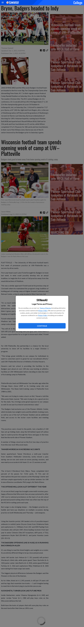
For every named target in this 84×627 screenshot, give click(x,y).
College (77, 2)
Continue (42, 326)
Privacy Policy (42, 310)
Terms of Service (45, 308)
